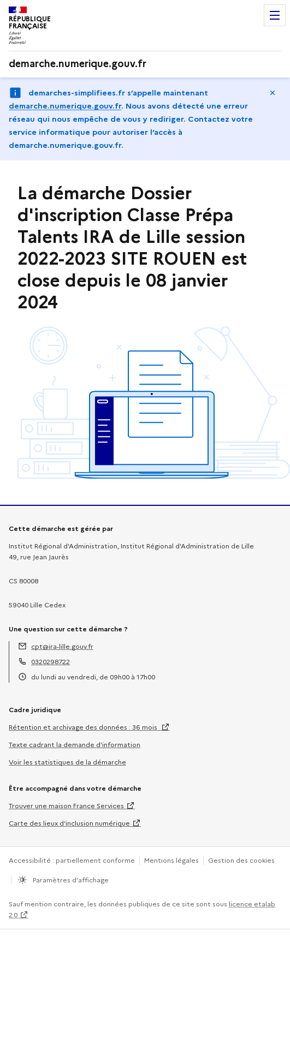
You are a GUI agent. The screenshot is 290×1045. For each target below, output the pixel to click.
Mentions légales (171, 860)
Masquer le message (272, 92)
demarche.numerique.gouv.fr (65, 106)
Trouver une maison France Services (66, 806)
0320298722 (50, 662)
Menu (275, 15)
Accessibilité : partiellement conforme (72, 860)
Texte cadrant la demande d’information (74, 745)
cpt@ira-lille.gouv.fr (62, 646)
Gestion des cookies (241, 860)
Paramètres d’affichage (70, 880)
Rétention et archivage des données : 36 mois (84, 727)
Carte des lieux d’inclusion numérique (69, 823)
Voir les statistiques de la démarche (67, 762)
